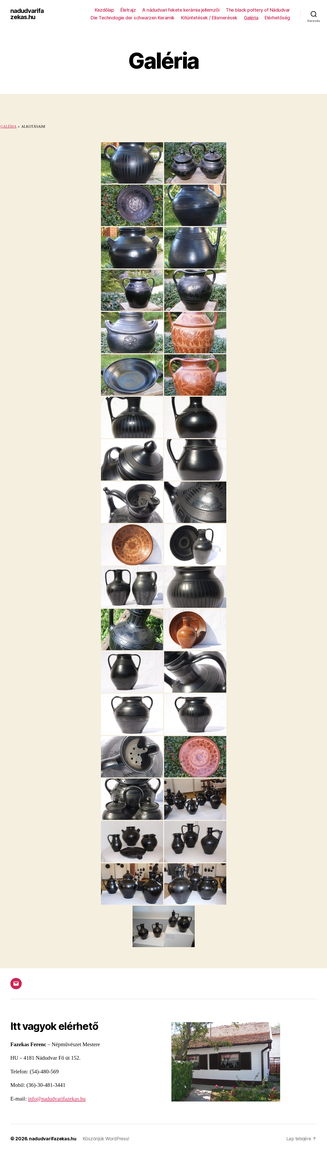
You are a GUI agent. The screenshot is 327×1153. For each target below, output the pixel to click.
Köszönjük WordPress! (106, 1138)
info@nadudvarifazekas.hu (57, 1098)
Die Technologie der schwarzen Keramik (133, 17)
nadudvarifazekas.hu (27, 14)
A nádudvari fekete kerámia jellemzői (180, 10)
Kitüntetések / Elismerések (209, 17)
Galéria (251, 17)
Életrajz (128, 10)
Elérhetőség (277, 17)
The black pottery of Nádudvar (258, 10)
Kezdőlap (104, 10)
